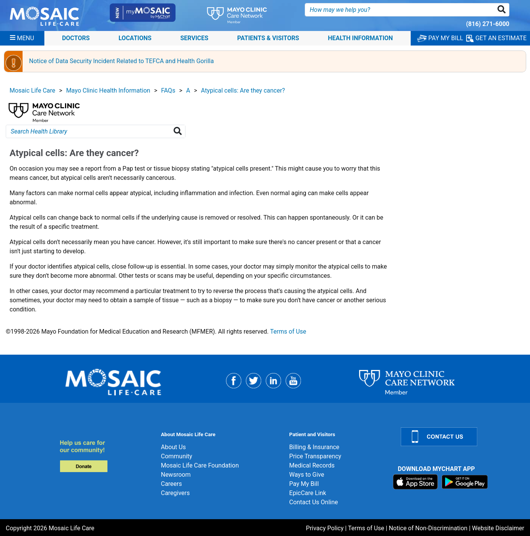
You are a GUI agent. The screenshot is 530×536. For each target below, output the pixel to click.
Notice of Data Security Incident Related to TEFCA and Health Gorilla (121, 61)
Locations (135, 38)
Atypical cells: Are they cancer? (243, 90)
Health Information (360, 38)
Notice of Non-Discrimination (428, 528)
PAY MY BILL (440, 38)
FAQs (168, 90)
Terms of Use (288, 331)
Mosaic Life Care (32, 90)
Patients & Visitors (268, 38)
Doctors (76, 38)
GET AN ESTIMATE (496, 38)
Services (194, 38)
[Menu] (22, 38)
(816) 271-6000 (487, 24)
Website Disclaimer (498, 528)
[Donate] (106, 456)
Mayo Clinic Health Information (108, 90)
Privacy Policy (325, 528)
